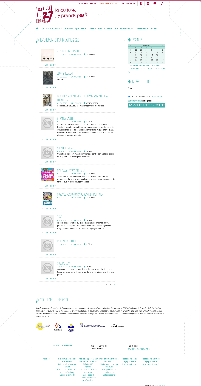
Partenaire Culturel (147, 28)
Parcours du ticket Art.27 (67, 361)
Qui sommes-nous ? (51, 28)
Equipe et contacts (67, 365)
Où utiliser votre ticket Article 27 (88, 364)
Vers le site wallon (113, 3)
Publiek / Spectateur (76, 28)
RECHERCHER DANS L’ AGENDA (143, 65)
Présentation (67, 356)
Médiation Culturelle (101, 28)
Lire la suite (49, 64)
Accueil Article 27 (93, 3)
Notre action (109, 356)
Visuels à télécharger (67, 363)
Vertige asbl (160, 380)
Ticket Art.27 (88, 358)
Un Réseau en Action (109, 358)
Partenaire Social (124, 28)
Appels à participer (88, 370)
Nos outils (109, 361)
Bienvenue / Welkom (88, 356)
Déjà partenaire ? (130, 356)
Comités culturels (88, 373)
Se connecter (131, 3)
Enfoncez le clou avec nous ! (67, 358)
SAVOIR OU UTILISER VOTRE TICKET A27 (147, 68)
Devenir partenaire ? (129, 358)
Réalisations (109, 365)
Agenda (88, 361)
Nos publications (109, 363)
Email (130, 84)
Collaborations (109, 368)
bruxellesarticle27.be (140, 344)
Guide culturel (88, 368)
